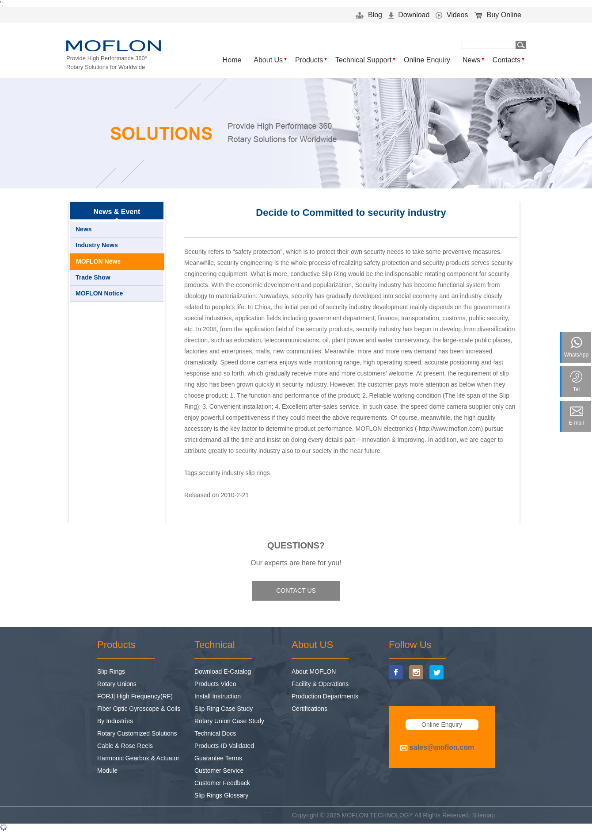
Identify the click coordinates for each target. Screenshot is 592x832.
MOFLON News (98, 261)
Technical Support (363, 60)
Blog (369, 15)
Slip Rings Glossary (221, 795)
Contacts (506, 60)
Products (309, 60)
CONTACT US (296, 590)
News (471, 60)
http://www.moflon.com (450, 428)
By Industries (115, 721)
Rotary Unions (117, 683)
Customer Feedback (222, 782)
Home (232, 60)
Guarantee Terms (218, 758)
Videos (452, 15)
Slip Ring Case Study (223, 708)
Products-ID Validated (224, 745)
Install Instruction (217, 696)
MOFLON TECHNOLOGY (377, 815)
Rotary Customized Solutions (137, 733)
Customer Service (218, 770)
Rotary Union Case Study (229, 721)
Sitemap (483, 815)
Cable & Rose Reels (125, 745)
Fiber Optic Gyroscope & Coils (138, 708)
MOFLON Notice (99, 293)
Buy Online (497, 15)
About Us (268, 60)
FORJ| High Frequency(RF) (135, 696)
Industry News (97, 245)
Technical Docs (215, 733)
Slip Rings (111, 671)
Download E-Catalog (222, 671)
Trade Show (93, 277)
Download (409, 15)
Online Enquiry (427, 60)
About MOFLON (314, 671)
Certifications (309, 708)
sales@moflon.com (442, 747)
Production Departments (325, 696)
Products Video (215, 683)
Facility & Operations (320, 683)
